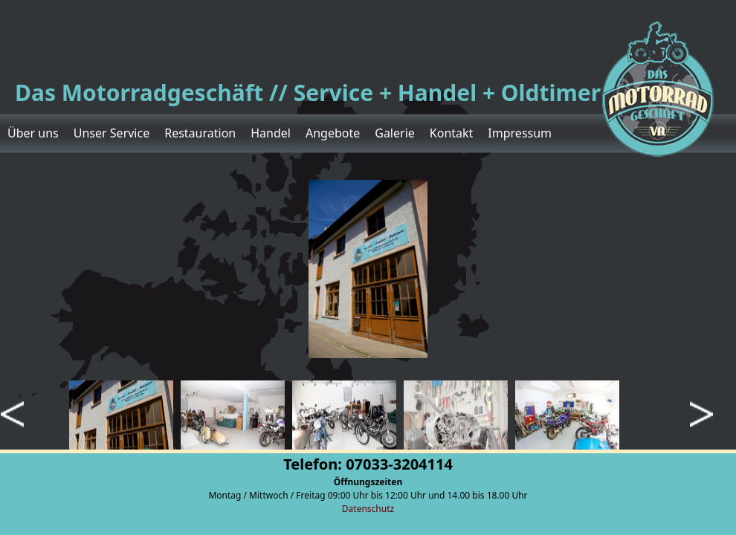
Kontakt (452, 133)
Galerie (395, 133)
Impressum (520, 133)
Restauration (200, 133)
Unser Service (111, 133)
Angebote (333, 133)
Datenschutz (368, 508)
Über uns (33, 133)
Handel (271, 133)
